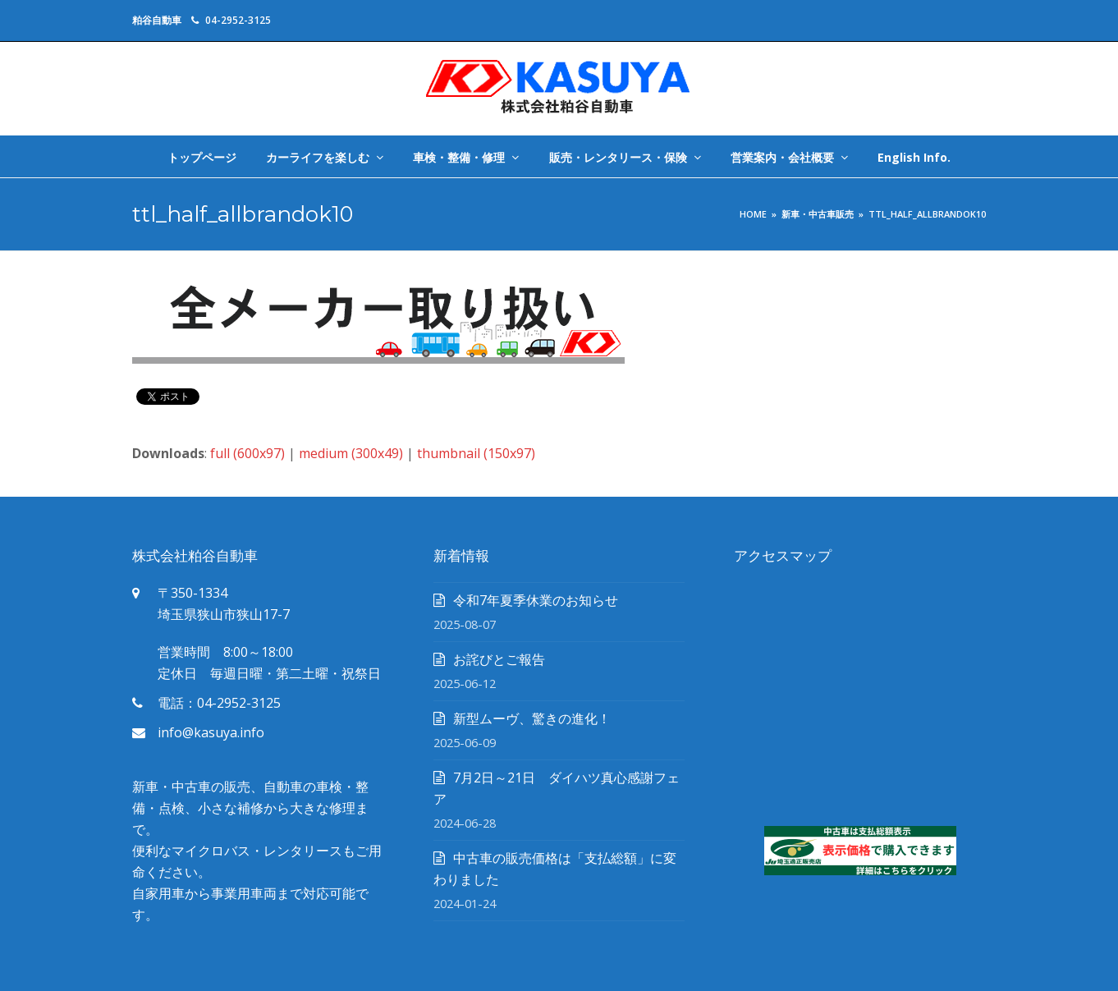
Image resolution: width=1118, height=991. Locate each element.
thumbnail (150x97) (476, 453)
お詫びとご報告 (499, 659)
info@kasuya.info (211, 732)
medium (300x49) (351, 453)
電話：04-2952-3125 (219, 703)
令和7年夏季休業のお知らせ (535, 600)
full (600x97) (247, 453)
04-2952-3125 (238, 20)
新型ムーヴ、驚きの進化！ (532, 718)
